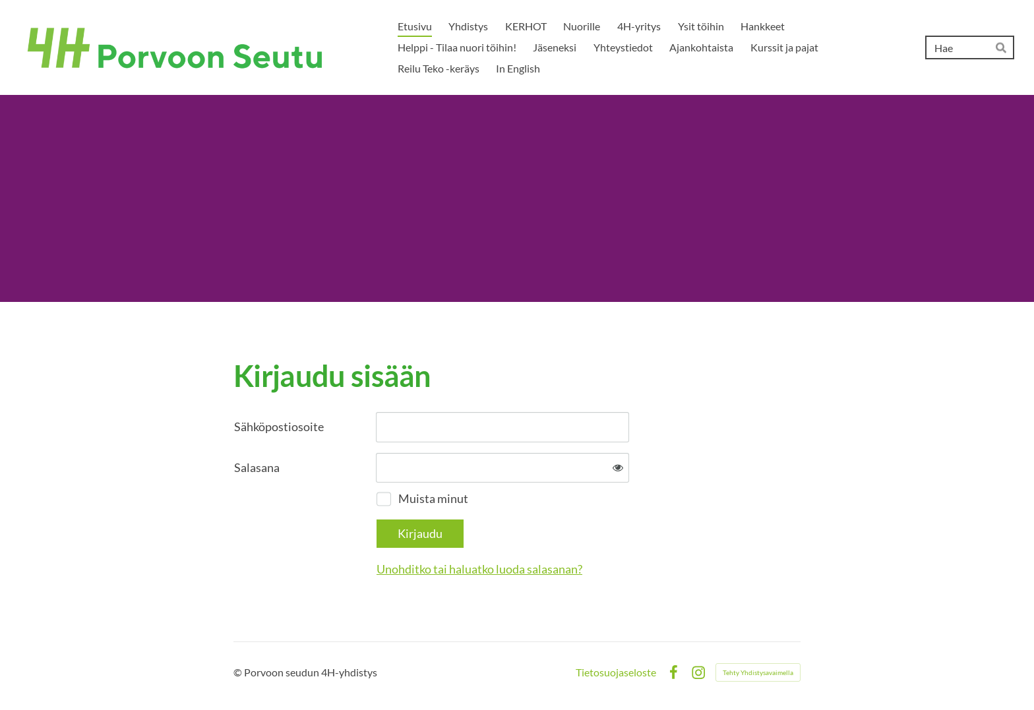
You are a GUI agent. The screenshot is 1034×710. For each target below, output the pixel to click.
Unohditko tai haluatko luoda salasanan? (479, 569)
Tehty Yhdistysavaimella (758, 672)
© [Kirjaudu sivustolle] (238, 672)
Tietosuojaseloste (616, 672)
